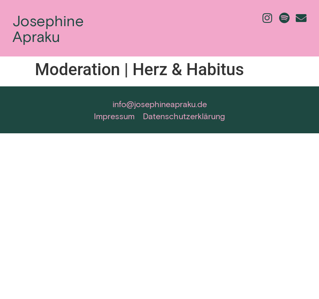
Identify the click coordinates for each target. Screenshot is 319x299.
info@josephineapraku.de (160, 104)
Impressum (114, 116)
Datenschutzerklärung (184, 116)
